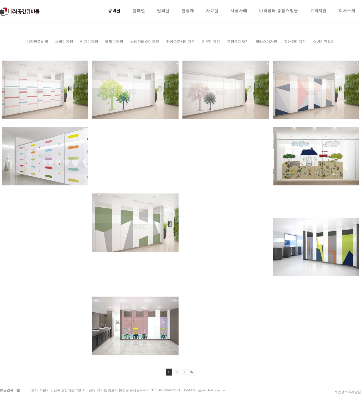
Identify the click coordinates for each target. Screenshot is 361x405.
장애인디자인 (295, 41)
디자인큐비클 (37, 41)
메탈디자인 (114, 41)
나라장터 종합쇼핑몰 (278, 10)
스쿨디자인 (64, 41)
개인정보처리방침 (347, 392)
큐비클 (114, 10)
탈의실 (163, 10)
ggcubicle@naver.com (212, 390)
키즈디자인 (89, 41)
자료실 (212, 10)
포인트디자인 (238, 41)
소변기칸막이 (324, 41)
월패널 (139, 10)
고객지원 (318, 10)
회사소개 (347, 10)
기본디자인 (211, 41)
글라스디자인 (266, 41)
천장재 (188, 10)
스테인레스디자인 (144, 41)
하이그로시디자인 (180, 41)
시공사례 (239, 10)
